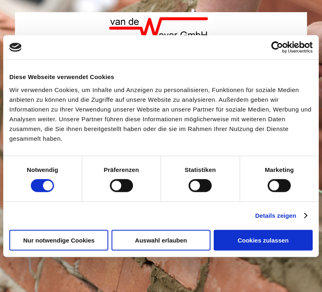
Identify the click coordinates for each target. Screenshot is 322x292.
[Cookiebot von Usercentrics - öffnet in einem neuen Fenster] (277, 47)
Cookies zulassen (263, 239)
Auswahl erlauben (161, 239)
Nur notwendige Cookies (58, 239)
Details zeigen (275, 215)
